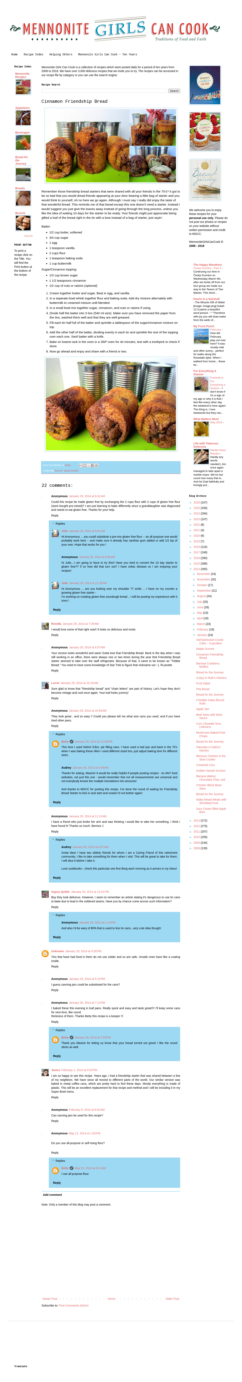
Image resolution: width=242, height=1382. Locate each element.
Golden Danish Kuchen (211, 770)
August (201, 596)
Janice (55, 1070)
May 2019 (216, 422)
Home (14, 54)
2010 (197, 837)
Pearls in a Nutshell (206, 299)
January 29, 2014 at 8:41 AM (87, 531)
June (200, 607)
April (200, 618)
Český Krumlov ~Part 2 (207, 268)
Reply (55, 515)
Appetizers (22, 107)
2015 (197, 563)
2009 (197, 842)
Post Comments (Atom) (73, 1305)
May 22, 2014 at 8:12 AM (90, 1168)
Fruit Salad (203, 683)
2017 (197, 552)
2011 (197, 831)
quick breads (71, 470)
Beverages (22, 132)
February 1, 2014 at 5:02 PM (79, 1070)
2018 (197, 546)
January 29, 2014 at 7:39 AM (81, 623)
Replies (60, 523)
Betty (65, 741)
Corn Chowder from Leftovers (208, 725)
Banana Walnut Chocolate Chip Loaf (210, 778)
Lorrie (55, 683)
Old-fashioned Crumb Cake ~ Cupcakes (209, 641)
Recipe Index (33, 54)
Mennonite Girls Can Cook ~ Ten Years (107, 54)
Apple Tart (202, 709)
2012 (197, 826)
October (202, 585)
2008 (197, 848)
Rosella (56, 623)
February (216, 329)
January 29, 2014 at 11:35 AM (88, 583)
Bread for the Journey (210, 672)
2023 (197, 519)
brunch (59, 470)
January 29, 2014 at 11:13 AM (88, 816)
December (204, 574)
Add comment (52, 1194)
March (201, 624)
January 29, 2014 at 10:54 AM (88, 710)
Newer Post (50, 1298)
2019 (197, 541)
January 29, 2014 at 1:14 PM (97, 922)
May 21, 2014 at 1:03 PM (84, 1133)
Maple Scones (205, 648)
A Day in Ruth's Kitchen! (211, 678)
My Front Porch (203, 326)
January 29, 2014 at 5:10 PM (87, 978)
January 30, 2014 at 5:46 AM (90, 767)
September (204, 590)
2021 (197, 530)
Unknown (57, 951)
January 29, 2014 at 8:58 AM (97, 557)
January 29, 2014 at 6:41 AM (87, 496)
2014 (197, 569)
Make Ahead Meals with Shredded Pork (211, 801)
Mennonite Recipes (22, 75)
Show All (28, 236)
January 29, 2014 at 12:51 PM (90, 891)
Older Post (172, 1298)
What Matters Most (206, 419)
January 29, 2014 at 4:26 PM (83, 951)
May (200, 612)
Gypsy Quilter (60, 891)
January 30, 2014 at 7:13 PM (87, 1002)
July (200, 601)
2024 (197, 513)
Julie (64, 531)
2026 (197, 502)
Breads (20, 188)
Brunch (20, 213)
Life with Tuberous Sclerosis (205, 445)
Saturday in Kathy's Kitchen (208, 748)
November (204, 579)
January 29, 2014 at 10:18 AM (79, 683)
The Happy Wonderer (207, 264)
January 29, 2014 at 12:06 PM (93, 741)
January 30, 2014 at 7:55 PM (93, 1037)
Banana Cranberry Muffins (207, 665)
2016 (197, 558)
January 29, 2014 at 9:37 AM (87, 647)
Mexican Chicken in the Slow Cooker (211, 757)
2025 (197, 508)
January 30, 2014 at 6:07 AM (90, 847)
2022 (197, 524)
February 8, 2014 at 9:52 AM (87, 1109)
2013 (197, 820)
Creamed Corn (205, 765)
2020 (197, 535)
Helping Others (60, 54)
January (202, 635)
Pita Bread (202, 689)
